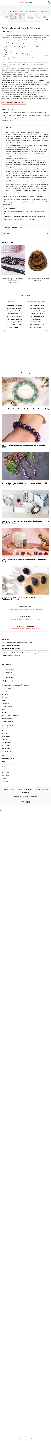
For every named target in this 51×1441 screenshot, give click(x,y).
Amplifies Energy (11, 162)
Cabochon (5, 781)
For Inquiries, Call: (8, 716)
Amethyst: (4, 135)
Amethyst (5, 803)
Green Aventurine (6, 115)
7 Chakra (10, 168)
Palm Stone (6, 784)
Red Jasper (4, 99)
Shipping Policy (7, 765)
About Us (5, 739)
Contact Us (6, 751)
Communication (23, 162)
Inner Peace (5, 165)
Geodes (4, 787)
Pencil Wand (6, 796)
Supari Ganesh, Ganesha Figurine (38, 325)
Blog (3, 748)
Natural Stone (28, 234)
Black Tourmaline (8, 805)
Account (5, 760)
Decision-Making (43, 162)
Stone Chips (6, 775)
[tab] (25, 175)
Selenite (4, 826)
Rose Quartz (6, 823)
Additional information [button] (25, 275)
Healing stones (6, 97)
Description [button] (25, 175)
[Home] (6, 1438)
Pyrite (4, 814)
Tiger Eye (5, 829)
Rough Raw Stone (8, 772)
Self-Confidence (22, 165)
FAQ (3, 757)
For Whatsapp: (7, 722)
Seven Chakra (5, 83)
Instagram (25, 732)
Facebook (6, 732)
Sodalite (4, 127)
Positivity (13, 165)
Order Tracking (7, 754)
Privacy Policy (18, 844)
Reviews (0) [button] (25, 281)
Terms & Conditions (30, 844)
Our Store (5, 745)
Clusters (4, 778)
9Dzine (26, 839)
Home (4, 11)
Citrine (4, 808)
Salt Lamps (5, 793)
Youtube (16, 732)
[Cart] (44, 1438)
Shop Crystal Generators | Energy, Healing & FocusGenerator (28, 11)
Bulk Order (5, 742)
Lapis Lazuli (5, 121)
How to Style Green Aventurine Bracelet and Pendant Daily (25, 456)
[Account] (32, 1438)
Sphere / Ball (6, 790)
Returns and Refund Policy (11, 763)
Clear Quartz (5, 143)
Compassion (33, 162)
